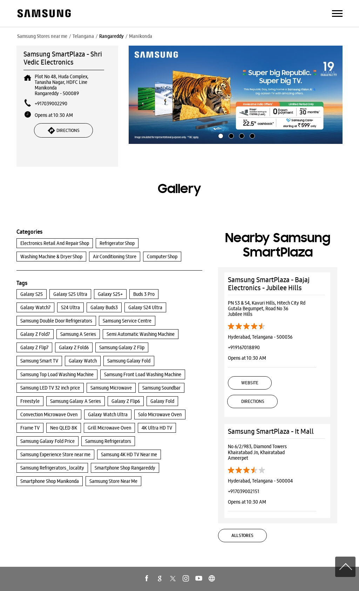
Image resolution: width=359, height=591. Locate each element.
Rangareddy (111, 36)
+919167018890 (244, 347)
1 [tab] (220, 135)
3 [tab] (241, 135)
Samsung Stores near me (42, 36)
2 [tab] (230, 135)
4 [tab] (251, 135)
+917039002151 (243, 491)
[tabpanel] (236, 95)
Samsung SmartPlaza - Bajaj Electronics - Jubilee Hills (269, 283)
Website (249, 383)
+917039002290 (51, 103)
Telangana (83, 36)
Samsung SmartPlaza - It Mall (271, 431)
